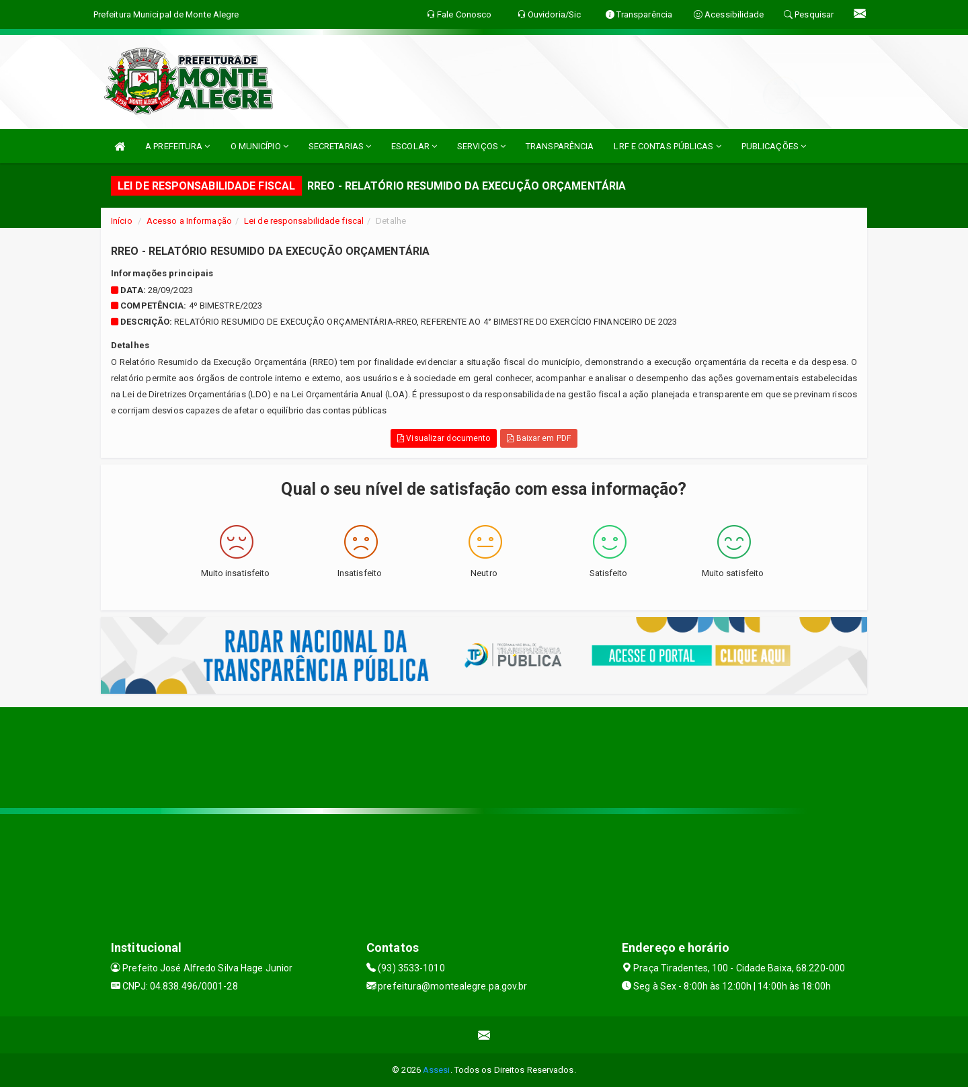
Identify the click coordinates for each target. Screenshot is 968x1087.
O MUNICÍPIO (259, 146)
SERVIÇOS (481, 146)
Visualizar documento (443, 438)
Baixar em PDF (539, 438)
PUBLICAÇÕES (773, 146)
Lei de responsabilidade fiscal (304, 221)
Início (121, 221)
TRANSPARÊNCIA (560, 146)
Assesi (436, 1070)
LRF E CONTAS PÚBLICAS (667, 146)
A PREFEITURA (177, 146)
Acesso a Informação (189, 221)
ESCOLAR (414, 146)
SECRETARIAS (340, 146)
